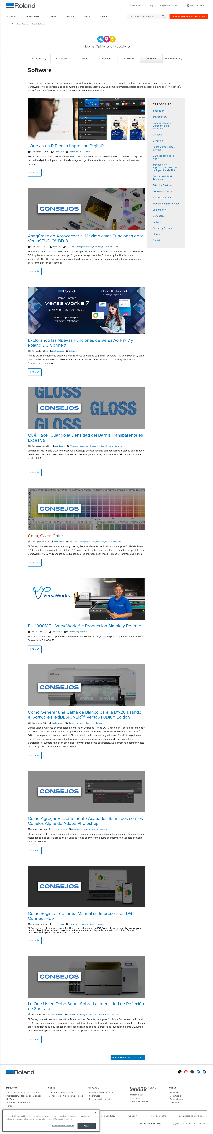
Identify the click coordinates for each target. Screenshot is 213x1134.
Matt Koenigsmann (59, 829)
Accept (86, 1126)
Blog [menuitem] (151, 5)
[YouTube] (186, 1072)
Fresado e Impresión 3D (166, 203)
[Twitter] (179, 1072)
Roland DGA (58, 152)
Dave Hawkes (56, 1014)
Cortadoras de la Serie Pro (61, 1092)
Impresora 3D (136, 1094)
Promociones (176, 1099)
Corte (51, 1088)
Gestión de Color (76, 152)
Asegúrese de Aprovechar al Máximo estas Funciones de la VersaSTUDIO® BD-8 (86, 238)
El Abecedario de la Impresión (163, 157)
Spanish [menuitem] (202, 5)
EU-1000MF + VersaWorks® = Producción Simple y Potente (84, 626)
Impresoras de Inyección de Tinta (22, 1092)
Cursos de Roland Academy (162, 178)
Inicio (12, 24)
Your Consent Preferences (150, 1123)
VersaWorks (175, 1095)
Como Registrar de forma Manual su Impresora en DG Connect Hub (80, 916)
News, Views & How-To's (25, 24)
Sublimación (159, 209)
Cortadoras (158, 215)
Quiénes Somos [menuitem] (136, 5)
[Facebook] (173, 1072)
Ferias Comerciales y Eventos (164, 148)
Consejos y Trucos (84, 247)
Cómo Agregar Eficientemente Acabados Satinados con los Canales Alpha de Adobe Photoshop (85, 821)
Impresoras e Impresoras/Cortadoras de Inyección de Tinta (165, 167)
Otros (173, 1088)
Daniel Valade (58, 723)
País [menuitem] (192, 5)
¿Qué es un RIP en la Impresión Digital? (66, 146)
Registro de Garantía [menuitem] (169, 5)
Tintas (9, 1106)
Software (41, 24)
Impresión (12, 1088)
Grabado (157, 134)
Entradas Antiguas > (128, 1057)
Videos (156, 234)
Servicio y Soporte (110, 247)
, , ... (47, 536)
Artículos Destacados (164, 185)
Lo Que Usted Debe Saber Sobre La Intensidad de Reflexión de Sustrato (86, 1006)
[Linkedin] (198, 1072)
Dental (156, 240)
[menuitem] (13, 16)
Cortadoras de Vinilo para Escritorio (66, 1095)
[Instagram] (192, 1072)
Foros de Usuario (158, 1116)
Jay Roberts (60, 446)
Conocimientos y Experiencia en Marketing (162, 125)
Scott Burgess (58, 351)
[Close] (95, 1112)
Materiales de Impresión (18, 1102)
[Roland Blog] (204, 1072)
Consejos (70, 247)
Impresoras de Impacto (100, 1099)
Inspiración (158, 110)
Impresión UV (82, 632)
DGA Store (175, 1102)
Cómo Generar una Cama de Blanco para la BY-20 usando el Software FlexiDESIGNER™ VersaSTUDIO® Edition (84, 715)
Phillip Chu (56, 247)
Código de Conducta (105, 1116)
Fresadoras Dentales (139, 1101)
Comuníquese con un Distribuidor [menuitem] (189, 16)
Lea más (34, 173)
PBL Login (132, 1116)
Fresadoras (135, 1098)
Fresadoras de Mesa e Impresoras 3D (142, 1089)
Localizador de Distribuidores (193, 1116)
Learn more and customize (63, 1126)
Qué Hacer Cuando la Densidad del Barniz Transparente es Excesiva (85, 438)
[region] (51, 1120)
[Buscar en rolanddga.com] (146, 16)
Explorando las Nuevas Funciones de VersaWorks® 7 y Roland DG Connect (80, 343)
